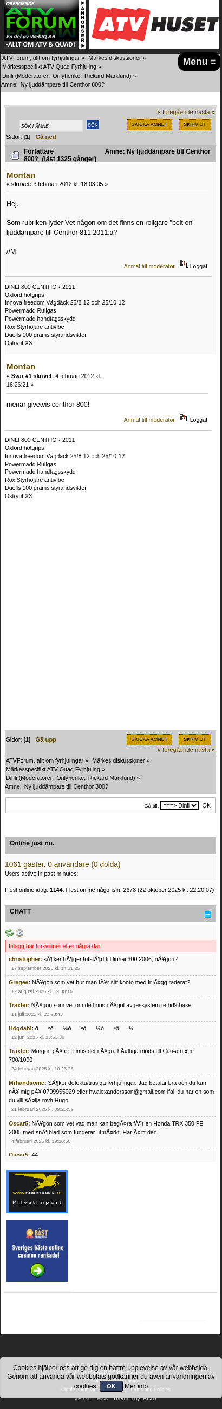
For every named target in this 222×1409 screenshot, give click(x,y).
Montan (20, 175)
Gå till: (151, 806)
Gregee (19, 982)
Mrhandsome (26, 1083)
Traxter (18, 1005)
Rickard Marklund (106, 75)
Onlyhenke (66, 75)
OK (111, 1386)
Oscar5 (18, 1123)
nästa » (205, 112)
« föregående (175, 112)
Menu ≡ (199, 61)
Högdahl (20, 1028)
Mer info (136, 1386)
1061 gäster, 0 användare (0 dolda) (63, 865)
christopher (24, 959)
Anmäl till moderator (149, 266)
